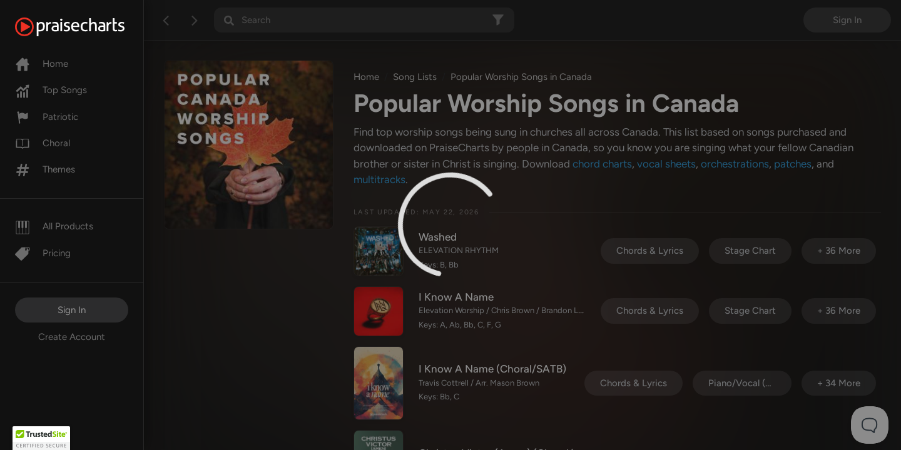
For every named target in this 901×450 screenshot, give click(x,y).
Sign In (72, 310)
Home (41, 63)
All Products (54, 226)
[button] (41, 438)
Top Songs (51, 90)
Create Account (71, 336)
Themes (45, 169)
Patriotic (46, 116)
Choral (42, 143)
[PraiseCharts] (85, 27)
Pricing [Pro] (43, 253)
